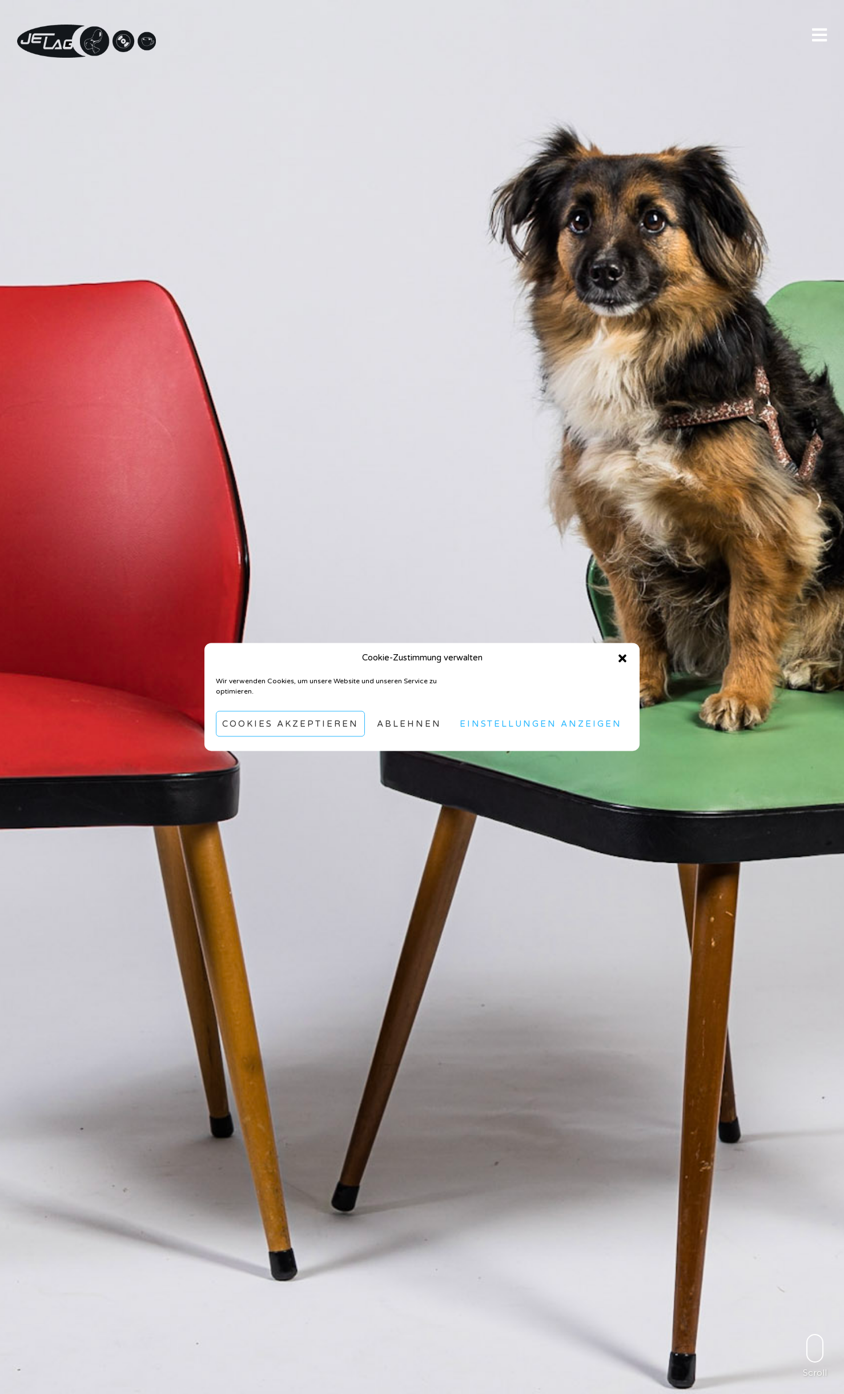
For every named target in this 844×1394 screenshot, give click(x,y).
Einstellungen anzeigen (541, 724)
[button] (622, 658)
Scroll (815, 1355)
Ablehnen (409, 724)
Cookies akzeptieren (290, 724)
